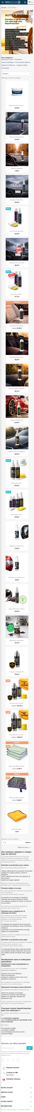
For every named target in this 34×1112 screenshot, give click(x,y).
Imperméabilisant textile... (17, 357)
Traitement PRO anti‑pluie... (17, 263)
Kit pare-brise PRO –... (17, 294)
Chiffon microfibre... (17, 829)
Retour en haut (24, 847)
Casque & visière (21, 65)
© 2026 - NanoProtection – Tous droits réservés (15, 1109)
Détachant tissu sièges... (17, 325)
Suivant (28, 842)
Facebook (3, 1060)
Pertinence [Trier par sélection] (17, 74)
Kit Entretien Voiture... (17, 514)
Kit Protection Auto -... (17, 483)
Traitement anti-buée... (17, 168)
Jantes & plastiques (7, 62)
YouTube (8, 1060)
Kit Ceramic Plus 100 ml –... (17, 703)
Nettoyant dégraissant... (17, 420)
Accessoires (5, 68)
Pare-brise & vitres (7, 59)
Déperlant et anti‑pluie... (17, 200)
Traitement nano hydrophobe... (17, 451)
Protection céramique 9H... (17, 672)
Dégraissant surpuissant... (17, 640)
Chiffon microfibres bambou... (17, 766)
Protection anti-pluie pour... (17, 546)
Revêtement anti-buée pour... (17, 577)
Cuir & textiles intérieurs (22, 62)
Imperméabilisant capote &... (17, 388)
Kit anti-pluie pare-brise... (17, 231)
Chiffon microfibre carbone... (17, 797)
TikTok (17, 1060)
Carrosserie (18, 59)
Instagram (13, 1060)
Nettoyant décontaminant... (17, 137)
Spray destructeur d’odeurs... (17, 609)
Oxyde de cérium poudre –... (17, 105)
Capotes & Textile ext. (8, 65)
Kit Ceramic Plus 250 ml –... (17, 735)
